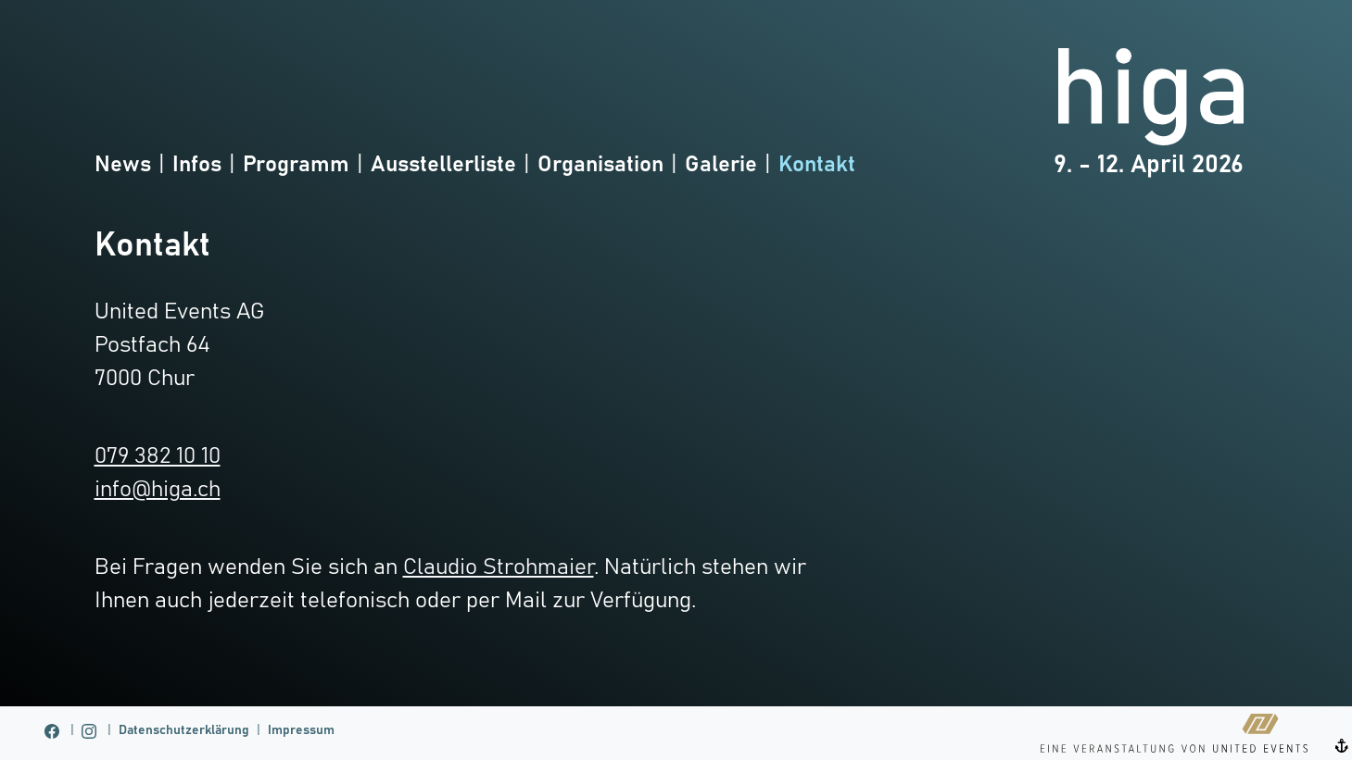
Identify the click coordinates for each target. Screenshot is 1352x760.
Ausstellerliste (443, 165)
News (123, 165)
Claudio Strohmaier (498, 567)
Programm (296, 165)
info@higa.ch (158, 490)
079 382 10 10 (158, 456)
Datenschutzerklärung (184, 730)
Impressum (301, 730)
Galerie (721, 165)
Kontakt (816, 165)
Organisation (600, 165)
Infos (196, 165)
